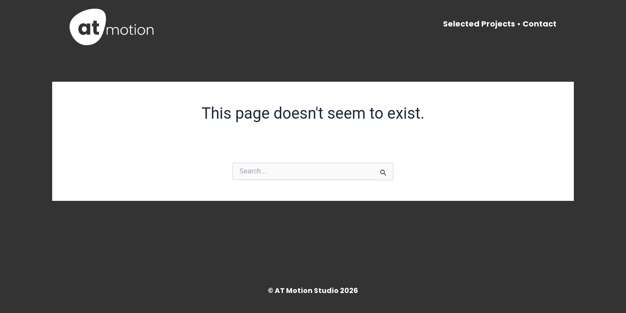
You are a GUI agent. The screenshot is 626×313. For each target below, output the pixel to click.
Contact (539, 23)
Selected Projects (479, 23)
